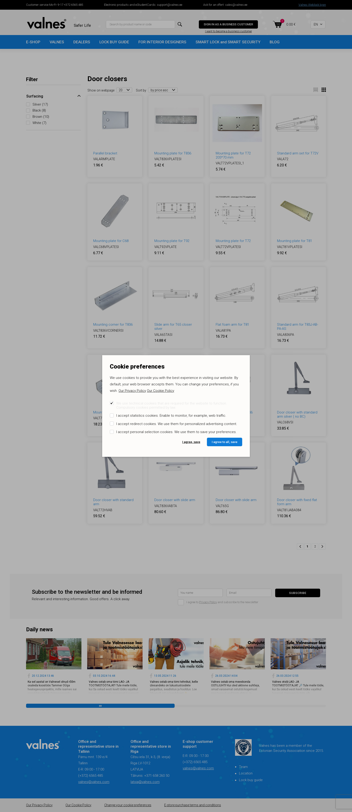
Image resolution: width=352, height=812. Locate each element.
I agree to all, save (224, 442)
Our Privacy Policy (132, 391)
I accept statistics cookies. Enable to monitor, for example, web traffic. (171, 415)
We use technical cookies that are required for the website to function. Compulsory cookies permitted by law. (171, 405)
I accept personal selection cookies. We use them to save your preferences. (176, 432)
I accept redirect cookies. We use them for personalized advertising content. (176, 424)
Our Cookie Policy (160, 391)
